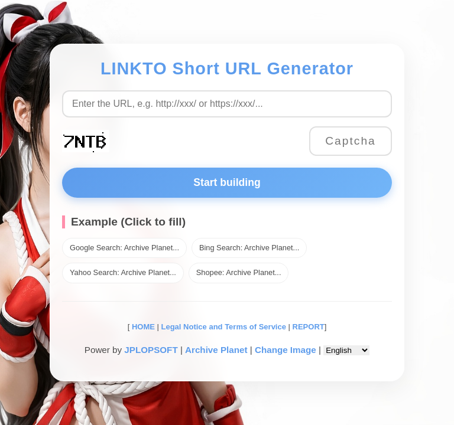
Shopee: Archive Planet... (238, 272)
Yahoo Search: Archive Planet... (123, 272)
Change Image (285, 350)
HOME (142, 326)
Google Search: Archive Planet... (124, 247)
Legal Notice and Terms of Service (223, 326)
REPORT (309, 326)
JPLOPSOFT (150, 350)
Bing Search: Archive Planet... (249, 247)
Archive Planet (216, 350)
